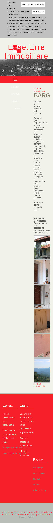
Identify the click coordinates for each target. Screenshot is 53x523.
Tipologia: (42, 229)
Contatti (15, 101)
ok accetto (38, 12)
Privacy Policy (39, 490)
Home (15, 79)
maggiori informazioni (33, 4)
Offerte (18, 108)
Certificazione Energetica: (40, 223)
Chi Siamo (15, 86)
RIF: (39, 218)
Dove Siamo (15, 94)
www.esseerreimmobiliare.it (15, 453)
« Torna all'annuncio (39, 89)
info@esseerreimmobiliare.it (16, 447)
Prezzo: (40, 232)
